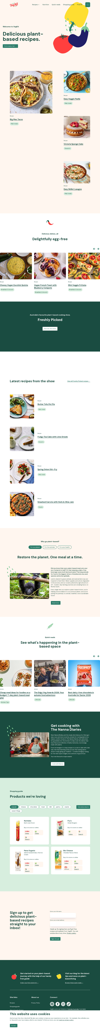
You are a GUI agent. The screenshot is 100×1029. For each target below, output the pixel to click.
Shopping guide (68, 5)
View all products (83, 811)
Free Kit (80, 5)
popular (14, 811)
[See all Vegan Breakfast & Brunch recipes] (7, 293)
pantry (58, 811)
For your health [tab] (65, 552)
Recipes (36, 5)
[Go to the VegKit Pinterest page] (52, 1004)
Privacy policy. (71, 938)
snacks (67, 811)
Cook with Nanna (58, 764)
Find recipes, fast (10, 46)
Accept (13, 1025)
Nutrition (46, 5)
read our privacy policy (66, 1020)
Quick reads (56, 5)
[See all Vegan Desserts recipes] (67, 148)
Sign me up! (55, 943)
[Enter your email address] (63, 928)
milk (50, 811)
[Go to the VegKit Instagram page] (63, 1004)
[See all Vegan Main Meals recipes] (14, 123)
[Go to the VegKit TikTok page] (69, 1004)
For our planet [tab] (35, 552)
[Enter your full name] (63, 919)
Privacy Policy (35, 1003)
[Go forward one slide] (98, 253)
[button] (87, 4)
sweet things (16, 815)
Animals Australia (73, 1009)
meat (43, 811)
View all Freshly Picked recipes (78, 385)
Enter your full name (55, 916)
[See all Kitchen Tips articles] (5, 706)
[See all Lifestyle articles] (37, 704)
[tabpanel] (50, 584)
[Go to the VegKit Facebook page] (58, 1004)
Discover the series (50, 333)
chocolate (33, 811)
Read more (56, 607)
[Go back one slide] (94, 253)
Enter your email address (57, 924)
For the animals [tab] (50, 552)
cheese (23, 811)
